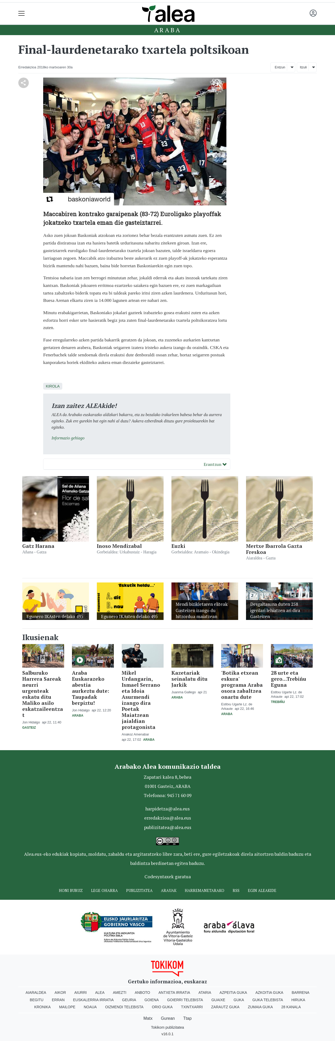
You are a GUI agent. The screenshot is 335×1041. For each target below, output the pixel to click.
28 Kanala (291, 1007)
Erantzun (215, 464)
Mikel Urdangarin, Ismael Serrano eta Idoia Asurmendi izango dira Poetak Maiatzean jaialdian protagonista (141, 699)
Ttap (187, 1018)
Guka (239, 1000)
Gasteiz (29, 727)
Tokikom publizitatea (167, 1027)
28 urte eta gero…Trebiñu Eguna (288, 678)
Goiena (151, 1000)
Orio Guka (162, 1007)
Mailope (67, 1007)
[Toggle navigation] (21, 13)
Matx (148, 1018)
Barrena (300, 992)
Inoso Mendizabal (119, 546)
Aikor (60, 992)
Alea (99, 992)
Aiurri (80, 992)
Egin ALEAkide (262, 890)
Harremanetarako (204, 890)
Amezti (119, 992)
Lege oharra (104, 890)
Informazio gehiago (68, 438)
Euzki (178, 546)
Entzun (280, 67)
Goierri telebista (185, 1000)
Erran (58, 1000)
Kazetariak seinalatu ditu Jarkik (189, 678)
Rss (236, 890)
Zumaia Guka (260, 1007)
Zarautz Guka (225, 1007)
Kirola (53, 386)
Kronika (42, 1007)
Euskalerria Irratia (93, 1000)
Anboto (142, 992)
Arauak (168, 890)
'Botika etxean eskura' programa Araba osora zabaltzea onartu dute (242, 684)
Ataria (204, 992)
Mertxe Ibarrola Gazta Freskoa (274, 549)
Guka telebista (267, 1000)
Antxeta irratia (174, 992)
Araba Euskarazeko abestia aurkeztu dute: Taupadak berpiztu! (90, 687)
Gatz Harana (38, 546)
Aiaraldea (36, 992)
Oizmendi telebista (124, 1007)
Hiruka (298, 1000)
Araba (167, 30)
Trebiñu (278, 702)
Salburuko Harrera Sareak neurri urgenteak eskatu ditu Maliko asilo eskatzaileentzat (42, 693)
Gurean (168, 1018)
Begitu (36, 1000)
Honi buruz (71, 890)
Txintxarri (192, 1007)
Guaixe (218, 1000)
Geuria (129, 1000)
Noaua (90, 1007)
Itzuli (303, 67)
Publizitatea (139, 890)
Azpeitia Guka (233, 992)
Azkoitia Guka (269, 992)
